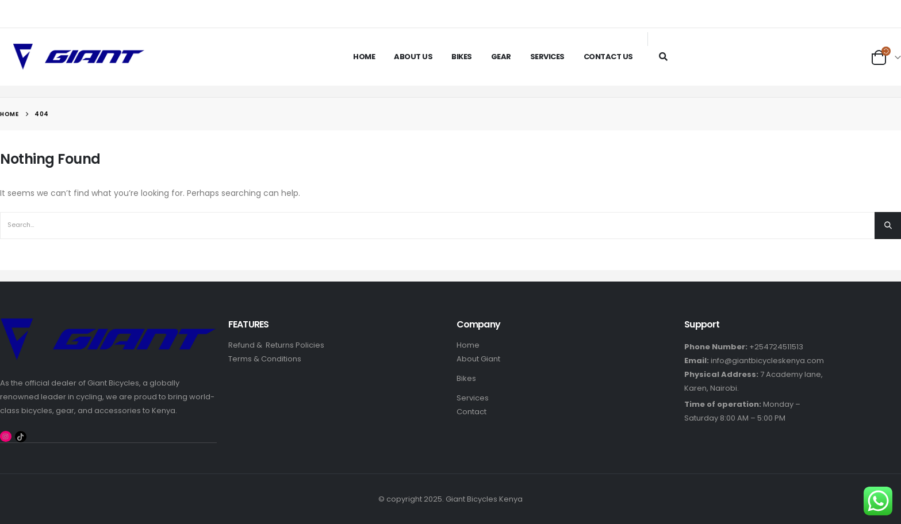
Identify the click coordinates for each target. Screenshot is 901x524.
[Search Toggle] (663, 56)
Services (547, 56)
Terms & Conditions (264, 358)
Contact (471, 411)
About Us (413, 56)
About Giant (478, 358)
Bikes (461, 56)
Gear (501, 56)
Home (364, 56)
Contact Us (608, 56)
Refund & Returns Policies (276, 345)
